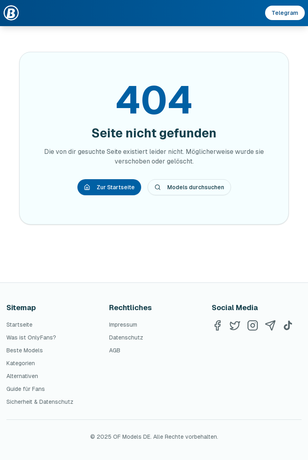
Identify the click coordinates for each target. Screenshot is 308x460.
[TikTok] (288, 325)
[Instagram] (252, 325)
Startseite (19, 324)
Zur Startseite (109, 187)
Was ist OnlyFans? (31, 337)
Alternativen (22, 376)
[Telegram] (270, 325)
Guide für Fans (25, 389)
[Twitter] (235, 325)
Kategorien (20, 363)
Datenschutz (126, 337)
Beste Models (24, 350)
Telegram (285, 13)
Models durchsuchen (189, 187)
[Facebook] (217, 325)
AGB (114, 350)
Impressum (123, 324)
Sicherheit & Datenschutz (39, 402)
